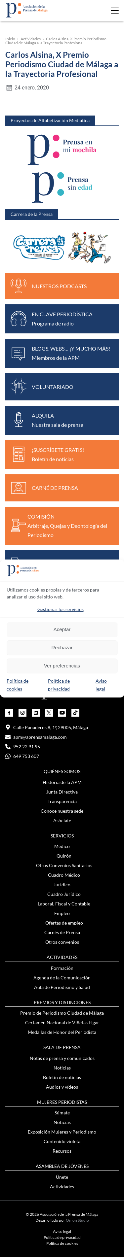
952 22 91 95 (22, 746)
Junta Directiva (62, 792)
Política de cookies (62, 1243)
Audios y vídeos (62, 1087)
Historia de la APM (62, 782)
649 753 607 (22, 756)
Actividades (31, 38)
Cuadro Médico (64, 875)
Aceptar (62, 629)
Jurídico (62, 884)
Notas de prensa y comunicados (62, 1058)
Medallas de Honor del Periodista (62, 1032)
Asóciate (62, 820)
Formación (62, 968)
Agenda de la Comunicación (62, 977)
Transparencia (62, 801)
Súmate (62, 1112)
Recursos (62, 1151)
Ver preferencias (62, 665)
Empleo (62, 913)
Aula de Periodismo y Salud (62, 987)
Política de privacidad (62, 1237)
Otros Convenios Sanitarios (64, 865)
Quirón (64, 856)
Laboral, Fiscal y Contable (64, 903)
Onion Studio (77, 1220)
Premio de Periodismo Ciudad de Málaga (62, 1013)
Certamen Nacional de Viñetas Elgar (62, 1022)
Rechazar (61, 647)
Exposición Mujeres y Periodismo (62, 1132)
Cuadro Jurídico (64, 894)
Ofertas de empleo (64, 923)
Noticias (62, 1067)
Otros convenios (62, 942)
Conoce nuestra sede (62, 811)
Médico (62, 846)
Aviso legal (62, 1231)
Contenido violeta (62, 1141)
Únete (62, 1177)
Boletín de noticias (62, 1077)
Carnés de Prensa (62, 932)
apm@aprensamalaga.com (36, 737)
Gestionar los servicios (60, 609)
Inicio (10, 38)
